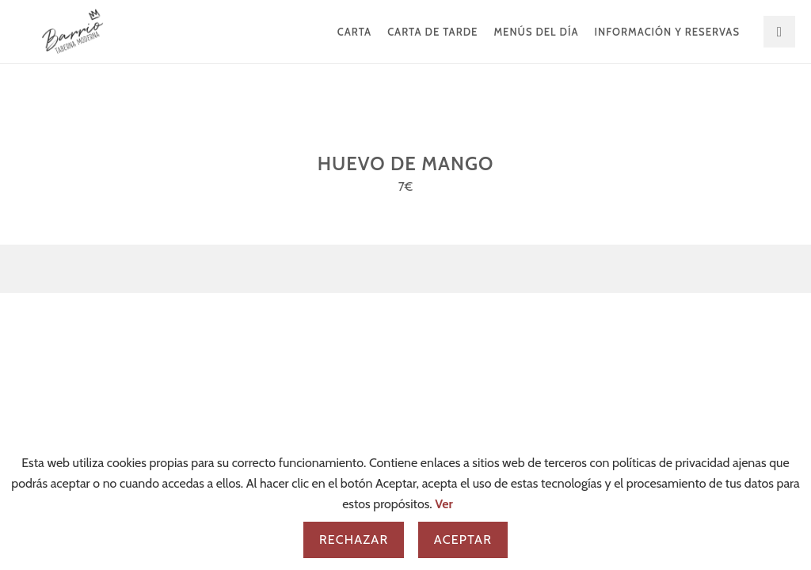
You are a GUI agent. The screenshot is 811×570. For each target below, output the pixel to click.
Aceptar (463, 539)
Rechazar (353, 539)
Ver (444, 503)
